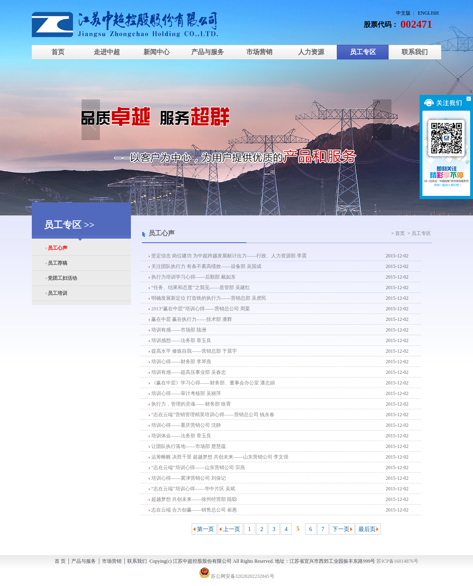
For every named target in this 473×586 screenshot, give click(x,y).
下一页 (340, 529)
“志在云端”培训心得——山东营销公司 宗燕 (197, 467)
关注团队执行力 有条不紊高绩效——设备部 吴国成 (205, 266)
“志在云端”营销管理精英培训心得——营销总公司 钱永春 (211, 414)
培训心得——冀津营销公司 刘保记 (187, 478)
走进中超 (107, 51)
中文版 (403, 13)
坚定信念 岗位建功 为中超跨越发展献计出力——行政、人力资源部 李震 (228, 256)
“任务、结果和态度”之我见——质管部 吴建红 (199, 287)
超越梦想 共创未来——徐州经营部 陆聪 (193, 499)
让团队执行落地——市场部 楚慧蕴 (187, 446)
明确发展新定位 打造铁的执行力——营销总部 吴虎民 (207, 298)
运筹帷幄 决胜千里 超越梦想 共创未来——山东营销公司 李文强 (218, 457)
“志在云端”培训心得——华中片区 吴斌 (192, 489)
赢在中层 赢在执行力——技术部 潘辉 (190, 319)
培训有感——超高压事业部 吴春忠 (187, 372)
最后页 (367, 529)
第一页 (205, 529)
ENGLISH (428, 13)
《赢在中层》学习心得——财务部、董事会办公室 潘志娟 (212, 383)
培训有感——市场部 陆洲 (177, 330)
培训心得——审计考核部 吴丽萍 (185, 393)
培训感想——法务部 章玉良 (180, 340)
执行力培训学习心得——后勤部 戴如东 (192, 277)
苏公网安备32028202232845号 (236, 576)
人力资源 (311, 51)
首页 (57, 51)
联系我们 (415, 51)
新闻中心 (156, 51)
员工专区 (363, 51)
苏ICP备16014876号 (397, 561)
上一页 (231, 529)
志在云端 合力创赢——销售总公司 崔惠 (193, 510)
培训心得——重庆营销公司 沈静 (185, 425)
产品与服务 (207, 51)
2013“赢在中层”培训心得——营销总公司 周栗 (199, 309)
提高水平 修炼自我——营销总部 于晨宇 (193, 351)
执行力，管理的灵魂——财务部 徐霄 (190, 404)
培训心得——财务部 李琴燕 (180, 361)
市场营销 (259, 51)
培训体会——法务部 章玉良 (180, 436)
